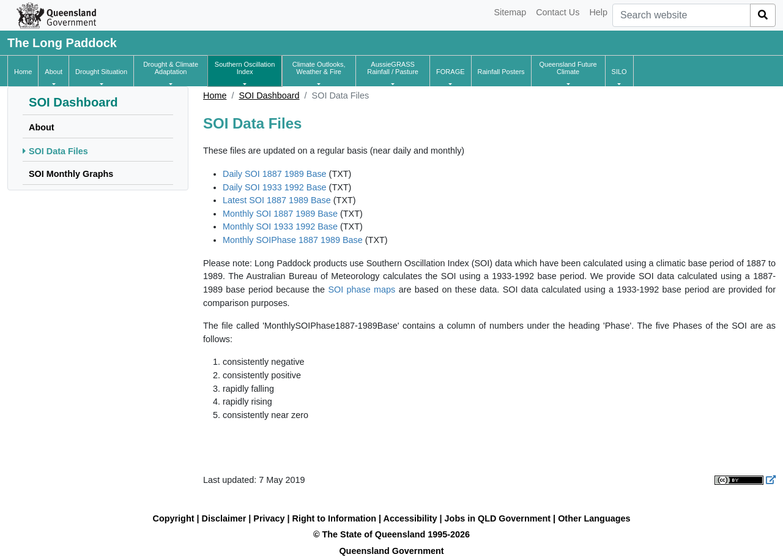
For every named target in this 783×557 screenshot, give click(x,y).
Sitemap (510, 12)
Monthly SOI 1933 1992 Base (280, 226)
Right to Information (334, 518)
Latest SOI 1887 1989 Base (277, 200)
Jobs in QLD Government (499, 518)
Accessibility (410, 518)
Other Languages (594, 518)
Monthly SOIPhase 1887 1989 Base (293, 240)
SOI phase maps (361, 289)
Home (214, 95)
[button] (54, 71)
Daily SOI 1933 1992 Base (275, 187)
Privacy (268, 518)
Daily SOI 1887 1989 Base (275, 174)
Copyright (174, 518)
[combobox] (681, 15)
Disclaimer (224, 518)
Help (598, 12)
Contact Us (557, 12)
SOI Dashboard (269, 95)
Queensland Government (391, 551)
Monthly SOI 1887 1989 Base (280, 214)
